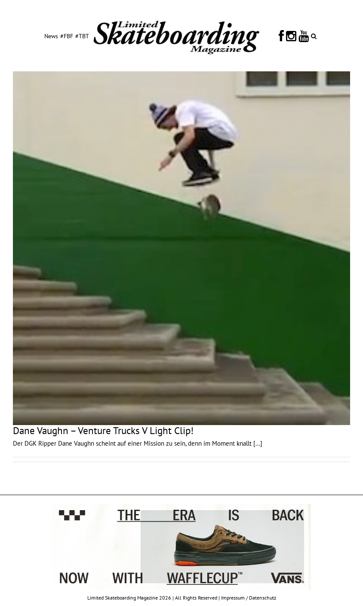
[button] (314, 35)
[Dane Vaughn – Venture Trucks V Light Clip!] (181, 248)
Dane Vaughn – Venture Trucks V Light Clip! (103, 430)
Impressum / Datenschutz (248, 597)
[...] (257, 443)
